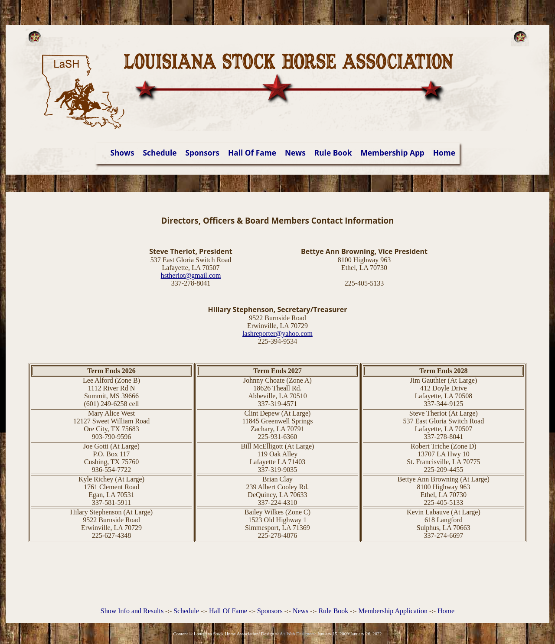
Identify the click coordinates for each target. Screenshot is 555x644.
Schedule (160, 152)
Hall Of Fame (252, 152)
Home (444, 152)
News (295, 152)
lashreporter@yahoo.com (277, 333)
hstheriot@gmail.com (191, 275)
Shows (122, 152)
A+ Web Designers (297, 633)
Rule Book (333, 152)
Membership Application (393, 611)
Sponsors (202, 152)
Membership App (392, 152)
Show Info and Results (132, 611)
